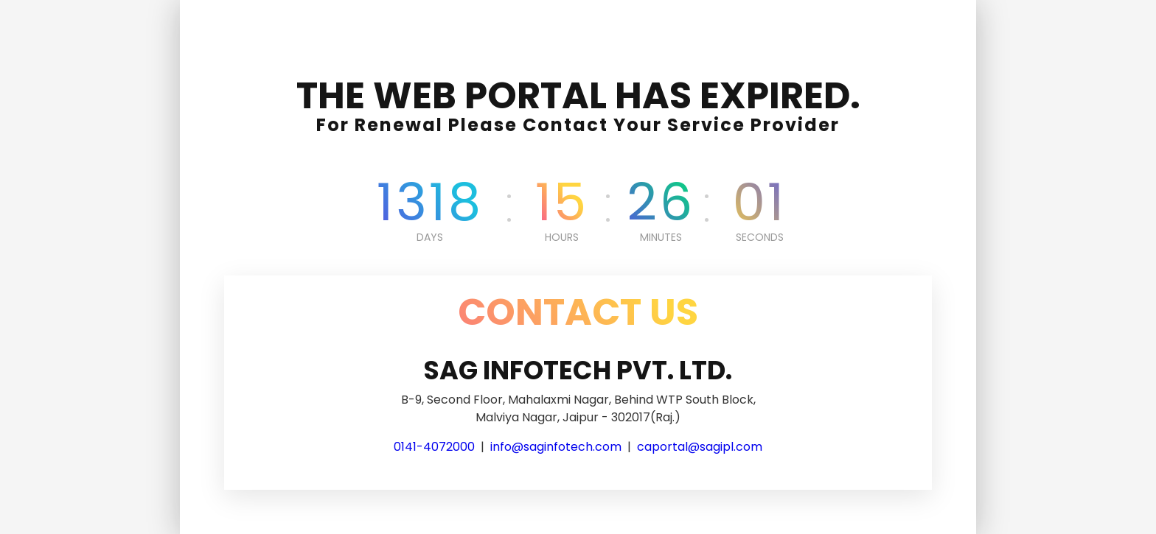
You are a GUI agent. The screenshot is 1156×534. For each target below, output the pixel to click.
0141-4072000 (434, 446)
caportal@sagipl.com (699, 446)
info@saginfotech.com (555, 446)
